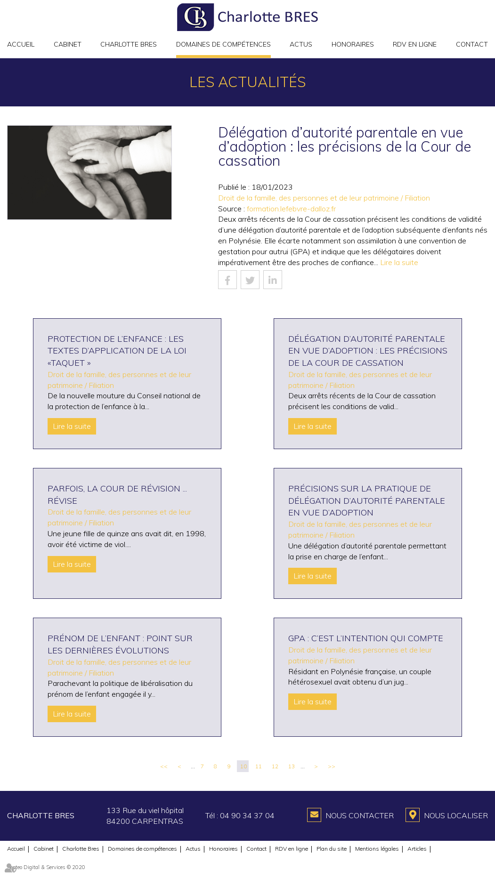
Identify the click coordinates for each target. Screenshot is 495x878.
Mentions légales (377, 848)
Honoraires (353, 44)
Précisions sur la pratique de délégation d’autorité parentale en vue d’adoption (366, 500)
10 (243, 766)
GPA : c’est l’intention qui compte (365, 638)
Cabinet (67, 44)
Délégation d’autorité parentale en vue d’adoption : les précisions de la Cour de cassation (367, 350)
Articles (417, 848)
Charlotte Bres (128, 44)
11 (258, 766)
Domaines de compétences (223, 44)
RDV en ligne (415, 44)
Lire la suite (399, 262)
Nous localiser (456, 815)
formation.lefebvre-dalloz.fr (291, 208)
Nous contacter (359, 815)
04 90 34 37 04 (247, 815)
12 (275, 766)
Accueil (20, 44)
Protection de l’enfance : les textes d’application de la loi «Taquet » (117, 350)
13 (291, 766)
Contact (472, 44)
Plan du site (331, 848)
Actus (301, 44)
